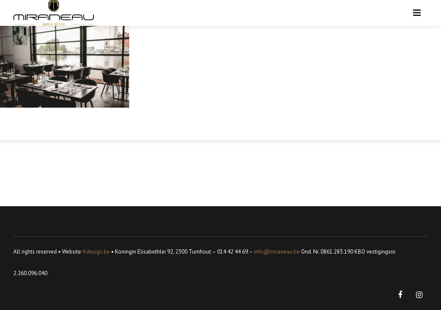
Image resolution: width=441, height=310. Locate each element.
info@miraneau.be (277, 251)
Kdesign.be (96, 251)
